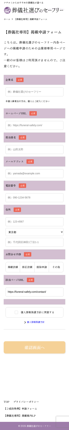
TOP (6, 402)
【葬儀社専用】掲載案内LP (20, 415)
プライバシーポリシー (26, 402)
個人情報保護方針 (36, 322)
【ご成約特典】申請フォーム (20, 408)
